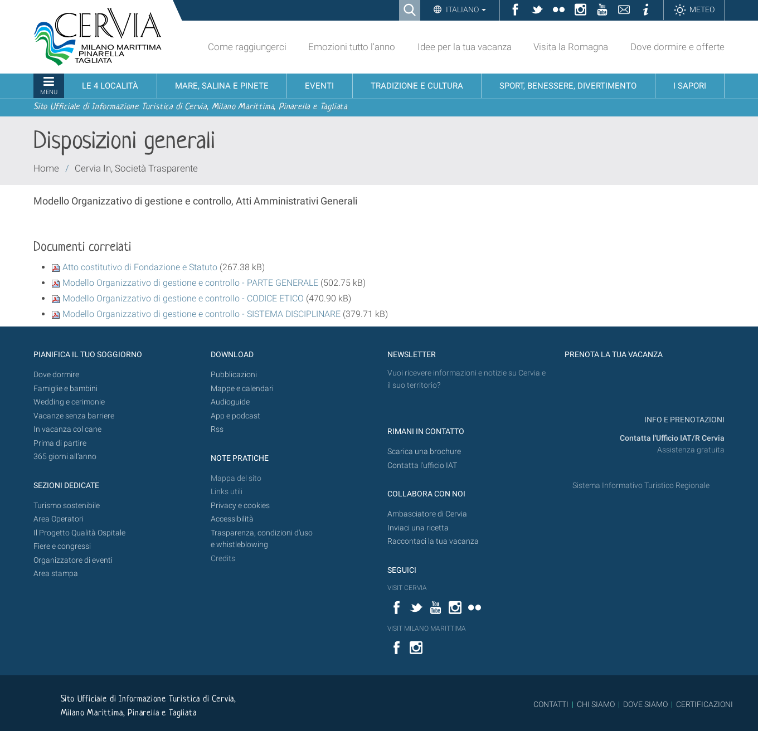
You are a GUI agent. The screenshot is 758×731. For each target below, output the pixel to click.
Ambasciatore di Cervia (427, 514)
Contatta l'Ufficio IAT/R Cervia (672, 438)
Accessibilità (232, 519)
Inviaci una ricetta (418, 528)
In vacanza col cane (67, 429)
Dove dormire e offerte (677, 46)
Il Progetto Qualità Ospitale (79, 533)
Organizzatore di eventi (73, 560)
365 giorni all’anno (64, 456)
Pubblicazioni (234, 374)
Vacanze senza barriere (73, 416)
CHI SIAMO (596, 704)
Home (46, 168)
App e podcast (235, 416)
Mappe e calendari (242, 388)
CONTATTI (550, 704)
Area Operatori (58, 519)
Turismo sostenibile (66, 505)
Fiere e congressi (62, 546)
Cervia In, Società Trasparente (136, 168)
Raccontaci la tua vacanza (433, 541)
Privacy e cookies (240, 505)
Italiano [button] (465, 9)
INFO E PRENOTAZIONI (684, 420)
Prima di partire (59, 443)
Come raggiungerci (247, 46)
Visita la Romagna (570, 46)
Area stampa (55, 573)
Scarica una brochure (424, 451)
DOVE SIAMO (644, 704)
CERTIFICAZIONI (704, 704)
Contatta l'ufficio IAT (422, 465)
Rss (217, 429)
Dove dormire (56, 374)
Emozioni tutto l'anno (351, 46)
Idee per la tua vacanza (464, 46)
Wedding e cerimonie (69, 402)
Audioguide (230, 402)
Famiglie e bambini (65, 388)
